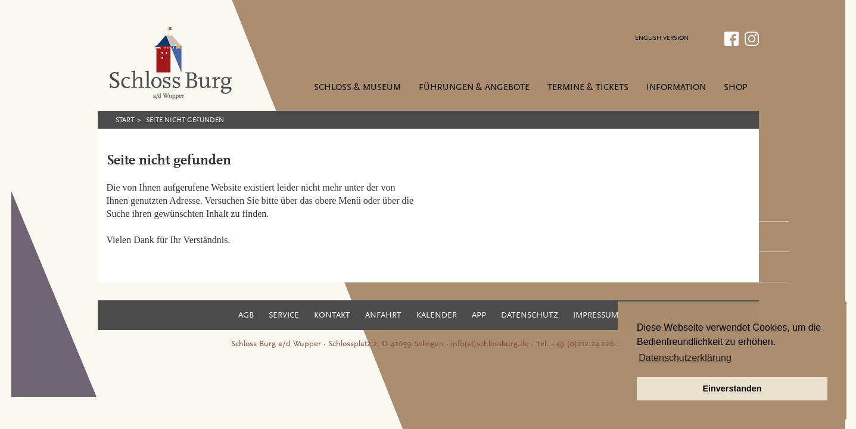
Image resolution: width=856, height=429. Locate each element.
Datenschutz (529, 316)
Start (125, 120)
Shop (735, 87)
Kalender (436, 316)
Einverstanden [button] (731, 388)
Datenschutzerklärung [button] (685, 358)
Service (284, 316)
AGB (246, 316)
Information (676, 87)
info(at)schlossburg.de (490, 344)
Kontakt (332, 316)
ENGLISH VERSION (662, 38)
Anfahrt (383, 316)
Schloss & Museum (357, 87)
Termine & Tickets (587, 87)
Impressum (595, 316)
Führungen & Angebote (474, 87)
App (479, 316)
